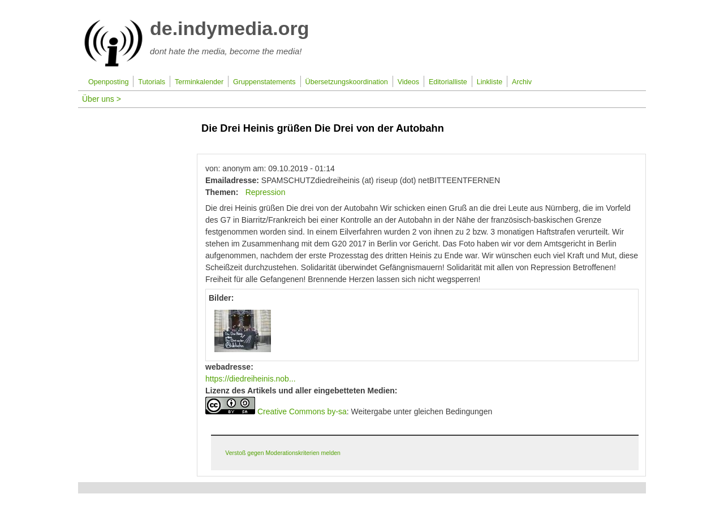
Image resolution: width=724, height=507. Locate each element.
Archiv (522, 82)
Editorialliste (448, 82)
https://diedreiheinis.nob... (250, 378)
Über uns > (101, 98)
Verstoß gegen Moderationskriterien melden (283, 452)
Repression (265, 192)
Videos (408, 82)
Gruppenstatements (264, 82)
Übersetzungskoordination (346, 82)
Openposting (108, 82)
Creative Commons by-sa (302, 411)
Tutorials (151, 82)
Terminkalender (199, 82)
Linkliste (490, 82)
